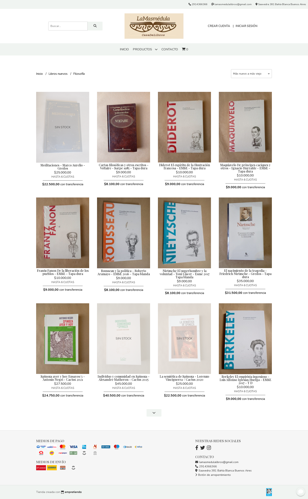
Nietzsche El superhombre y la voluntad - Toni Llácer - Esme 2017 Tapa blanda (184, 274)
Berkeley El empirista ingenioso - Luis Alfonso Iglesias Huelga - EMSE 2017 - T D (245, 379)
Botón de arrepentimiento (213, 475)
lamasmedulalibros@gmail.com (216, 462)
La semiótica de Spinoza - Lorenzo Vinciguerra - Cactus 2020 (184, 378)
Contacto (169, 49)
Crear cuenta (219, 26)
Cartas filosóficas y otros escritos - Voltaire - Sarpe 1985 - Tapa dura (123, 166)
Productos (145, 49)
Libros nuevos (58, 74)
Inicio (124, 49)
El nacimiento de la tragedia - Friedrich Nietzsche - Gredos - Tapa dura (245, 273)
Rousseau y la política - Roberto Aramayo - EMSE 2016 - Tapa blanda (123, 272)
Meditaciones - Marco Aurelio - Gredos (62, 166)
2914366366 (206, 466)
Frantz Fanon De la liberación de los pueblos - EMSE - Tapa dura (63, 272)
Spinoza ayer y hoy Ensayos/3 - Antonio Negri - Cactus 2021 (63, 378)
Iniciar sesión (246, 26)
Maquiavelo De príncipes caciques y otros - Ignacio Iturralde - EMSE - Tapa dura (245, 168)
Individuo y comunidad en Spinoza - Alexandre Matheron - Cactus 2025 (123, 378)
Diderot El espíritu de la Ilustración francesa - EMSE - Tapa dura (184, 166)
